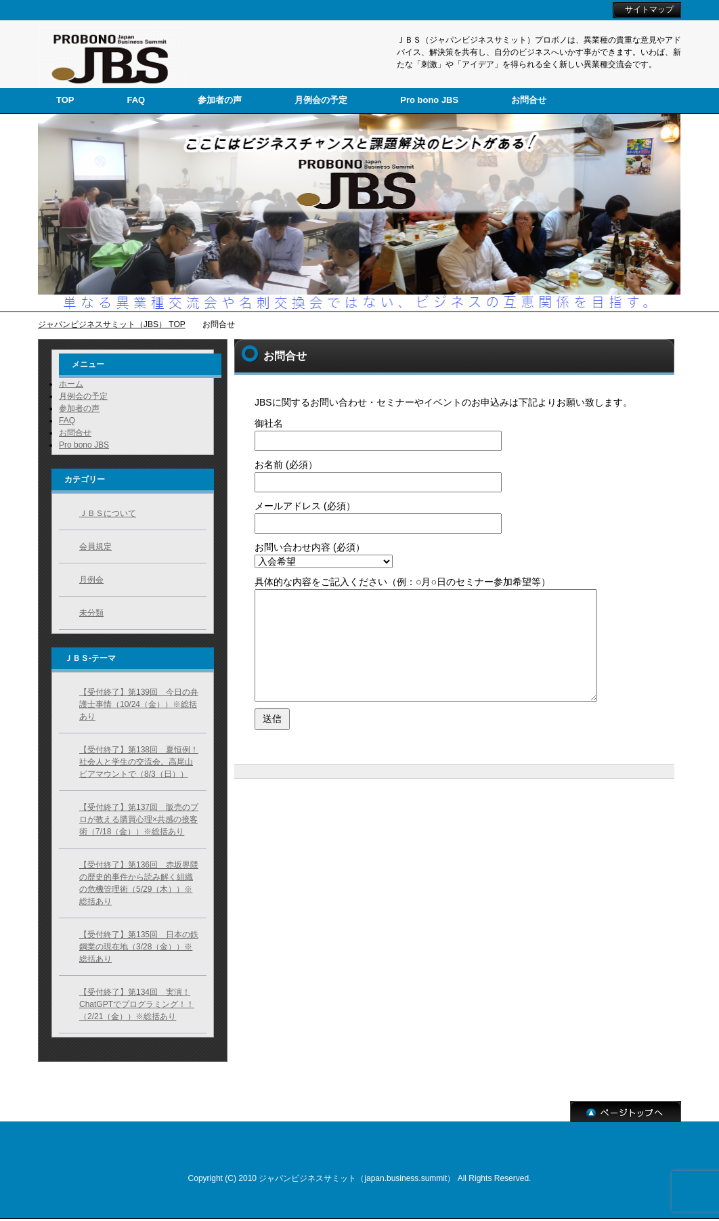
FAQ (67, 420)
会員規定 (95, 546)
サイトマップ (649, 9)
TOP (65, 100)
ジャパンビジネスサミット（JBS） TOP (112, 324)
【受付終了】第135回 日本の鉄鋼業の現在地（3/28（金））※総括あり (138, 947)
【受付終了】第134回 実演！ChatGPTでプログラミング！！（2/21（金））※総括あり (136, 1004)
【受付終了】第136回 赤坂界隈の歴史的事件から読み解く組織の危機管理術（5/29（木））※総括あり (138, 883)
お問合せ (75, 432)
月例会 (91, 579)
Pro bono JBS (84, 445)
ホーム (71, 384)
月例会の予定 (83, 396)
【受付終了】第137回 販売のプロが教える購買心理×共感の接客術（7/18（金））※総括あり (138, 819)
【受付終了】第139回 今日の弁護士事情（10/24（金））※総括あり (138, 704)
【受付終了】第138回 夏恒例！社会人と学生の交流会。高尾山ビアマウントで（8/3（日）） (138, 762)
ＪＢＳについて (107, 513)
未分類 (91, 613)
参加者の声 (79, 408)
